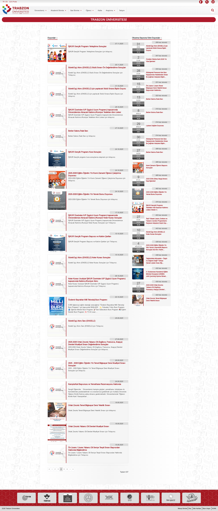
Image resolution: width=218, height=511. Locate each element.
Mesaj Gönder (182, 508)
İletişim (122, 10)
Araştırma (111, 10)
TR (4, 2)
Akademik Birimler (59, 10)
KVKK (214, 508)
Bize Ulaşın (206, 508)
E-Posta (13, 2)
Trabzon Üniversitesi (13, 508)
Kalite (100, 10)
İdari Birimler (76, 10)
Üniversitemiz (41, 10)
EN (6, 2)
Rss (190, 508)
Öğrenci (90, 10)
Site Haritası (197, 508)
